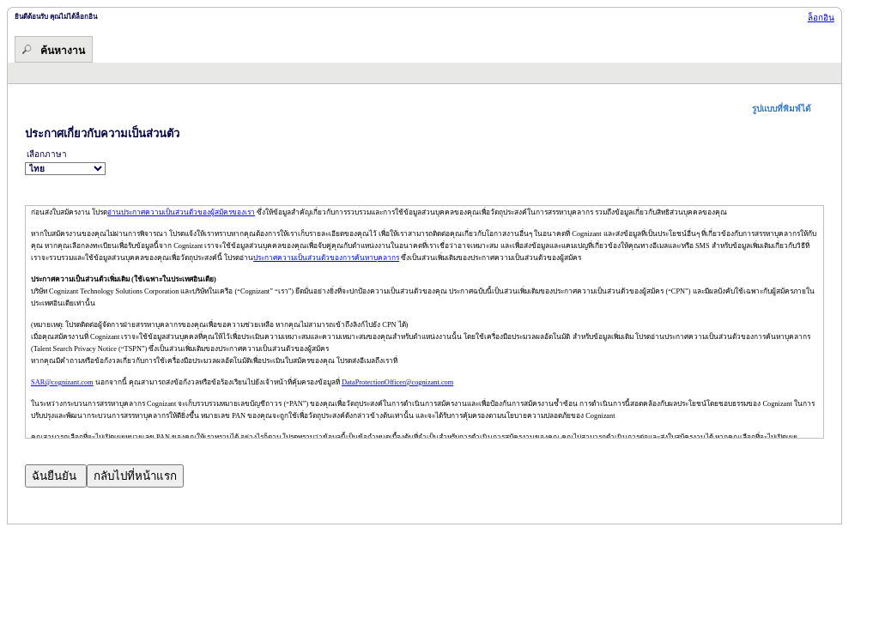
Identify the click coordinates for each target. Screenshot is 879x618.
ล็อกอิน (821, 17)
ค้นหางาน (62, 51)
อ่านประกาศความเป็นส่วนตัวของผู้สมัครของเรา (181, 212)
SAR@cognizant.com (62, 382)
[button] (788, 108)
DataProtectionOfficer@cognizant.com (397, 382)
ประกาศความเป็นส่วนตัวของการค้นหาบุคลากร (326, 258)
